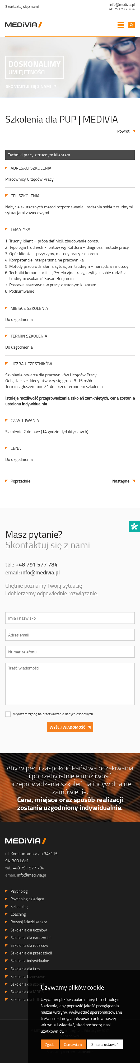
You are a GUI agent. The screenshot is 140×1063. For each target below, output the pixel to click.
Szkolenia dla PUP (25, 999)
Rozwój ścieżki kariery (29, 922)
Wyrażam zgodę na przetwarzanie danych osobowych (53, 713)
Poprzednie (20, 481)
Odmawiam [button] (73, 1044)
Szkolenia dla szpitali (28, 984)
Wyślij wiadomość (67, 727)
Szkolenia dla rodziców (29, 945)
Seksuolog (19, 906)
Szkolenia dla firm (25, 969)
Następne (120, 481)
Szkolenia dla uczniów (29, 930)
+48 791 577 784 (121, 8)
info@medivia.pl (122, 4)
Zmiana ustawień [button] (105, 1044)
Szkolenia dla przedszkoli (31, 953)
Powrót (123, 131)
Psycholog (19, 891)
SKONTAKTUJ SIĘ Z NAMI (26, 86)
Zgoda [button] (49, 1044)
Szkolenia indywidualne (30, 960)
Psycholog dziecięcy (27, 899)
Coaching (18, 914)
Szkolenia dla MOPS (27, 992)
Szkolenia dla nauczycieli (31, 937)
